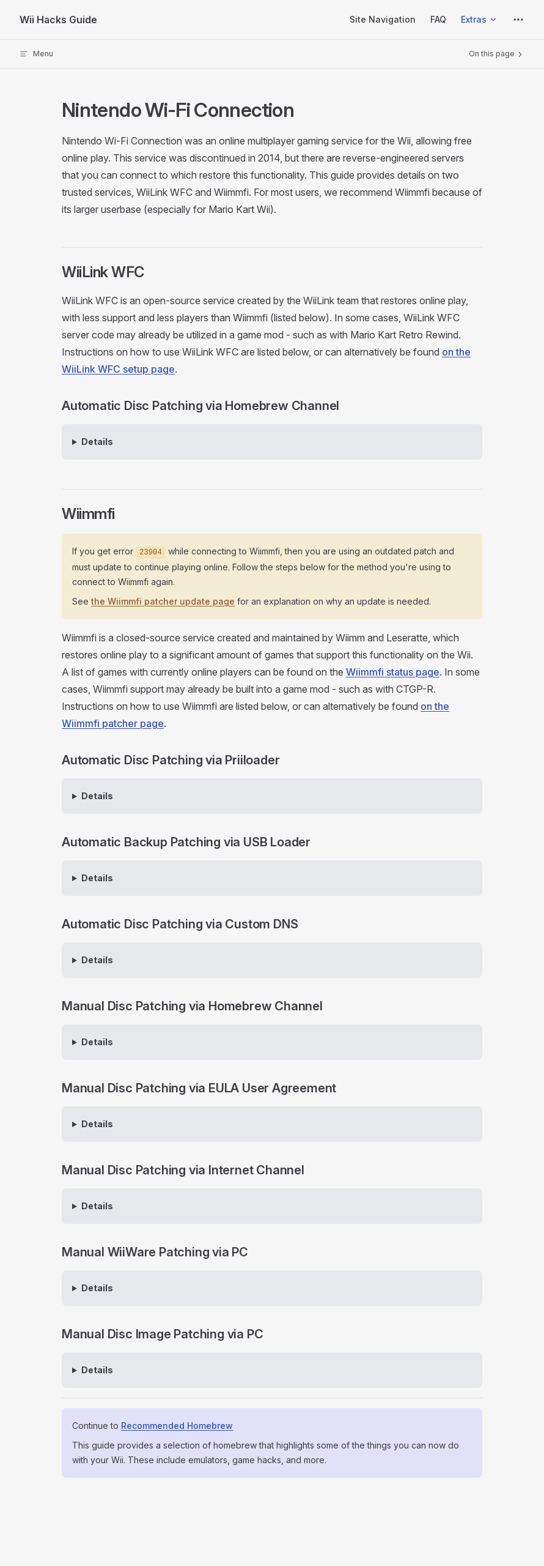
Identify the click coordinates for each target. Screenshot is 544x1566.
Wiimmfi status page (392, 672)
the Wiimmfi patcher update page (163, 601)
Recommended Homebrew (177, 1425)
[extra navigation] (518, 19)
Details (97, 441)
